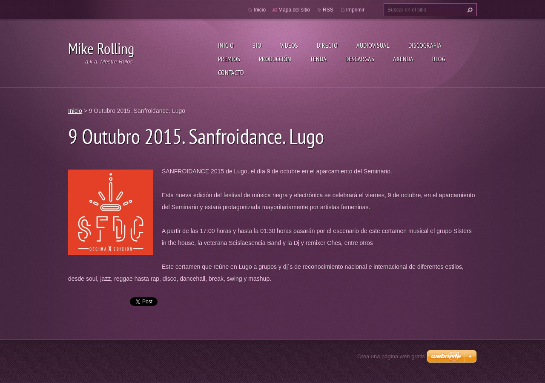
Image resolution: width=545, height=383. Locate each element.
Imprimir (355, 10)
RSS (328, 10)
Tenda (318, 59)
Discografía (425, 45)
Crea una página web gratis (391, 356)
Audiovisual (373, 45)
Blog (438, 59)
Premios (229, 59)
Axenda (403, 59)
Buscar (468, 9)
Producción (275, 59)
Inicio (226, 45)
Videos (289, 45)
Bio (256, 45)
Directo (327, 45)
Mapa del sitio (294, 10)
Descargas (359, 59)
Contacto (231, 72)
